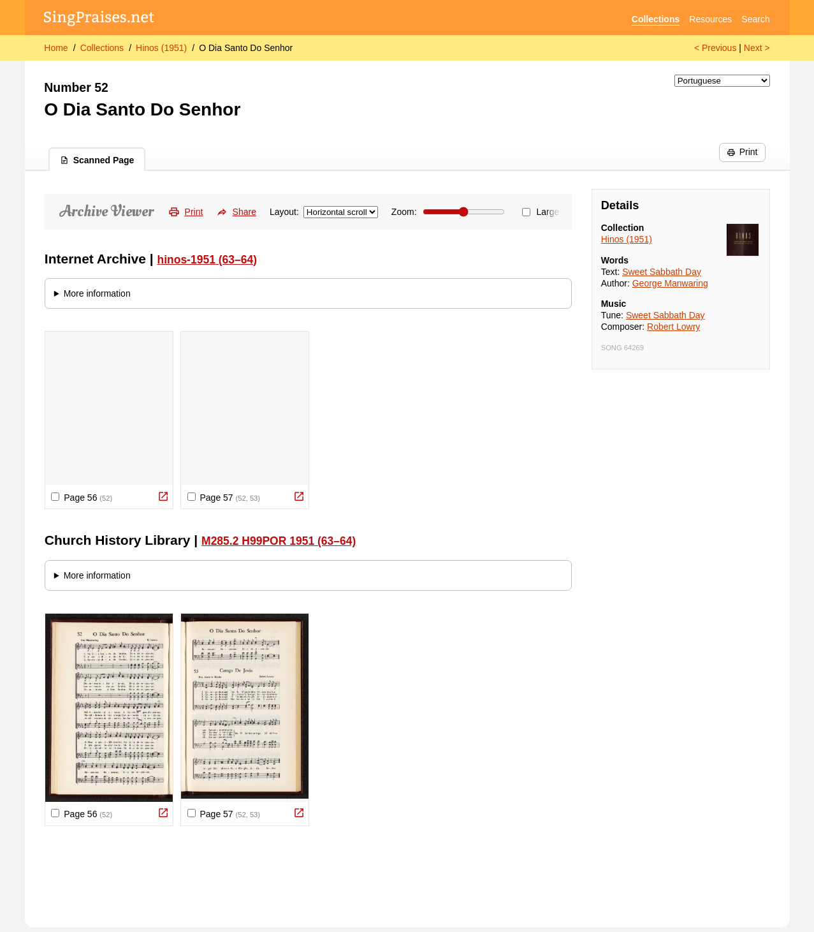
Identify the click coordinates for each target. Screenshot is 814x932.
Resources (710, 19)
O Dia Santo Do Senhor (246, 48)
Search (755, 19)
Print (742, 152)
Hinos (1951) (161, 48)
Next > (757, 48)
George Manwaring (670, 283)
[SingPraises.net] (99, 19)
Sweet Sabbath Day (661, 272)
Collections (656, 19)
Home (56, 48)
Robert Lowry (673, 327)
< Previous (715, 48)
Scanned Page (97, 160)
